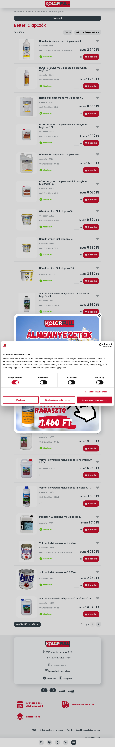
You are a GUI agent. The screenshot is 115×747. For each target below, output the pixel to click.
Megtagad (20, 400)
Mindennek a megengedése (94, 400)
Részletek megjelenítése (96, 392)
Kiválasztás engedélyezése (57, 400)
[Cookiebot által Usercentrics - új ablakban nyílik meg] (101, 345)
